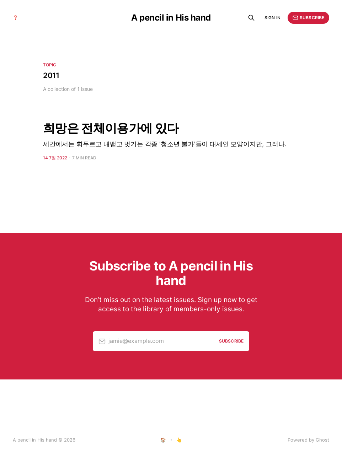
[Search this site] (251, 17)
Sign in (272, 17)
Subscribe (308, 18)
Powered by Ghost (308, 440)
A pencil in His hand (170, 17)
